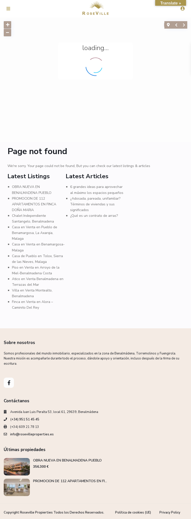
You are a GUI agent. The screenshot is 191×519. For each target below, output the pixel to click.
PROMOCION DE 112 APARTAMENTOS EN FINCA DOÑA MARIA (34, 204)
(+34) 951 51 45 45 (24, 419)
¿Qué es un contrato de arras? (94, 215)
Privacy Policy (169, 512)
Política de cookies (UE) (133, 512)
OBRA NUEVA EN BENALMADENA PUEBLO (67, 460)
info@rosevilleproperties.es (32, 434)
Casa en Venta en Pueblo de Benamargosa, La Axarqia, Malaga (34, 233)
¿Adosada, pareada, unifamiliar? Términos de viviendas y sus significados (95, 204)
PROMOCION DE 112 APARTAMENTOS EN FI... (70, 481)
